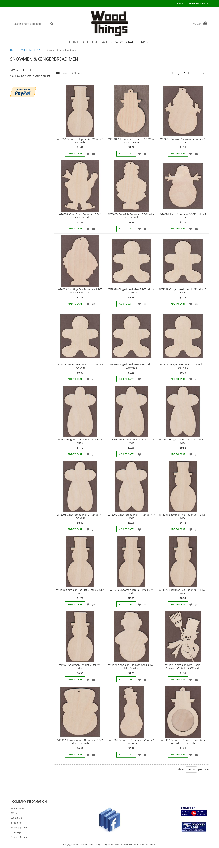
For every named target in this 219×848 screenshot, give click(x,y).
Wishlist (15, 813)
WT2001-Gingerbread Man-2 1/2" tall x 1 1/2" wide (80, 516)
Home (13, 50)
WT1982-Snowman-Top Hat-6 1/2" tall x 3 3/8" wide (80, 140)
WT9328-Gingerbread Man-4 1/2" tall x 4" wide (182, 291)
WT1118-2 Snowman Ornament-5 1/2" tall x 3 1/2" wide (131, 140)
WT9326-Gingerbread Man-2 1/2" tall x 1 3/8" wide (131, 366)
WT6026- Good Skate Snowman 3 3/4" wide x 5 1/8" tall (80, 216)
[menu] (109, 42)
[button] (88, 153)
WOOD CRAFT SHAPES (32, 50)
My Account (18, 808)
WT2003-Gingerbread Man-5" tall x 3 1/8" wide (131, 441)
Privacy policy (19, 827)
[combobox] (30, 23)
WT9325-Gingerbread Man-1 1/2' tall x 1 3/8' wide (183, 366)
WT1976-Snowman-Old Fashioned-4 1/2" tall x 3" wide (131, 666)
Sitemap (16, 832)
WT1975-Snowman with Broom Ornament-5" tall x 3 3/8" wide (182, 666)
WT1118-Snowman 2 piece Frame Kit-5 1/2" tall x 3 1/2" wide (183, 741)
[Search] (51, 23)
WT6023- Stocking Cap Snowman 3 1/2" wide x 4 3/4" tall (80, 291)
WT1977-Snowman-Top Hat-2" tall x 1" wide (80, 666)
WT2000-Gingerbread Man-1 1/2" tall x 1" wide (131, 516)
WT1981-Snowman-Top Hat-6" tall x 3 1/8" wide (183, 516)
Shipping (16, 822)
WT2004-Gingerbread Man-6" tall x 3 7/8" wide (80, 441)
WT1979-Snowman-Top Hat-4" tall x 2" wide (131, 591)
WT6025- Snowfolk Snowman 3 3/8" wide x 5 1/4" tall (131, 216)
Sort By (176, 73)
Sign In (180, 3)
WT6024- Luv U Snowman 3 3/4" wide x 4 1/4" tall (183, 216)
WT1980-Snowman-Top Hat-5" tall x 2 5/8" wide (80, 591)
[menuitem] (74, 42)
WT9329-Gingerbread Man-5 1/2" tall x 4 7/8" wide (131, 291)
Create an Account (198, 3)
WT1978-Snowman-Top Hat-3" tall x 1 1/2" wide (183, 591)
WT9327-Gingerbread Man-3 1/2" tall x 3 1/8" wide (80, 366)
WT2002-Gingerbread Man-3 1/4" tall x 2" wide (182, 441)
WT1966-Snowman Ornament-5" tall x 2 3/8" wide (131, 741)
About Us (16, 818)
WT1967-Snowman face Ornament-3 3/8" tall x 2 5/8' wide (80, 741)
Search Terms (19, 837)
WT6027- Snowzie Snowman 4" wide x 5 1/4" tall (182, 140)
